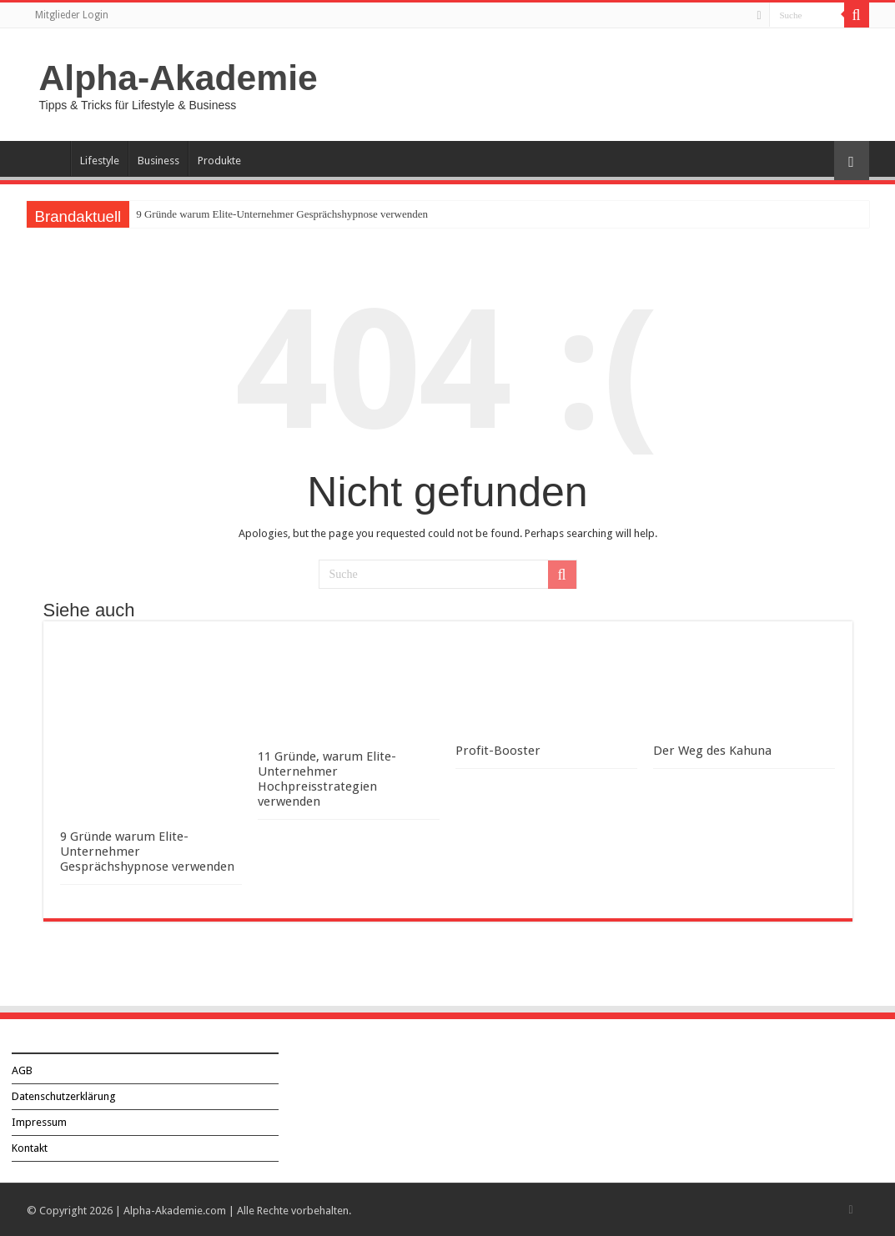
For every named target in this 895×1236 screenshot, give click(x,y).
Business (158, 160)
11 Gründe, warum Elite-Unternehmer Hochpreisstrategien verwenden (327, 779)
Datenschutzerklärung (64, 1094)
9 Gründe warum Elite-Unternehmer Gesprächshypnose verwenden (282, 214)
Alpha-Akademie (178, 78)
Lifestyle (99, 160)
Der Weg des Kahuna (712, 750)
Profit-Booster (498, 750)
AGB (22, 1069)
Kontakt (30, 1146)
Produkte (219, 160)
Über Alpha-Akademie (48, 158)
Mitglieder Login (71, 15)
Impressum (39, 1120)
